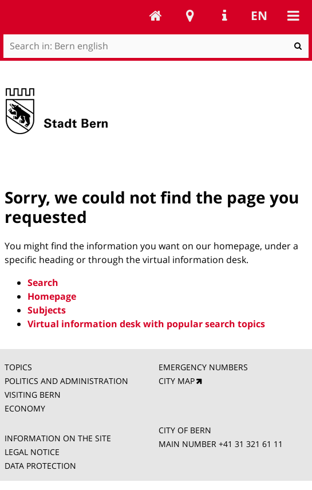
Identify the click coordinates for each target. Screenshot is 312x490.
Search (42, 282)
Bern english (155, 15)
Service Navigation (224, 15)
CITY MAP (177, 380)
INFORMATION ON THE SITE (58, 438)
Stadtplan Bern (190, 15)
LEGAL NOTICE (32, 451)
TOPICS (19, 367)
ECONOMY (25, 408)
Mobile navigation (293, 15)
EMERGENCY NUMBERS (203, 367)
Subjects (46, 310)
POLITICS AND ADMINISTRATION (66, 380)
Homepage (51, 296)
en (259, 15)
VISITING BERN (33, 394)
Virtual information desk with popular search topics (146, 323)
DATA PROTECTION (40, 465)
